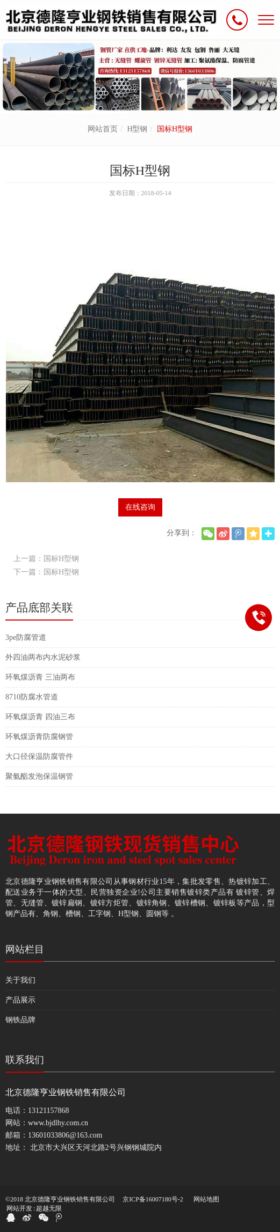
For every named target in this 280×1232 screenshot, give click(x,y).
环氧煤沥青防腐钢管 (39, 737)
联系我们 (24, 1059)
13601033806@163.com (65, 1135)
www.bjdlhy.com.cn (58, 1123)
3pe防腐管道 (25, 637)
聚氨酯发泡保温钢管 (39, 776)
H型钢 (137, 129)
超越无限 (49, 1208)
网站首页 (103, 129)
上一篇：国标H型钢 (46, 559)
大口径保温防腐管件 (39, 757)
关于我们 (20, 980)
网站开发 (19, 1208)
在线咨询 (140, 507)
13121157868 (48, 1110)
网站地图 (206, 1199)
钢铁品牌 (20, 1020)
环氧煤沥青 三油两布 (40, 677)
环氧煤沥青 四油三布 (40, 717)
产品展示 (20, 1000)
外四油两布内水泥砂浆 (43, 657)
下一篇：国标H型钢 (46, 572)
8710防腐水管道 (31, 697)
